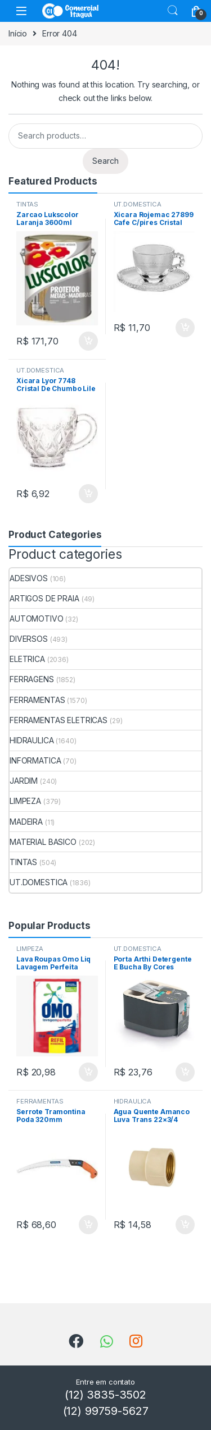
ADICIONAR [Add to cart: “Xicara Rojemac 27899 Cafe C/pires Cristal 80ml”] (185, 327)
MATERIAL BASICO (43, 842)
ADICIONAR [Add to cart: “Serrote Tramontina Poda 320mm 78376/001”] (88, 1224)
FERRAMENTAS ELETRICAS (58, 720)
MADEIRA (26, 821)
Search (173, 10)
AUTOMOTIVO (37, 618)
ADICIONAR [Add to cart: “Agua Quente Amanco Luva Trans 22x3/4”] (185, 1224)
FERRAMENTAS (37, 700)
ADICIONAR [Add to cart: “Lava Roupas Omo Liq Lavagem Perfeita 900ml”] (88, 1072)
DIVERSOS (29, 638)
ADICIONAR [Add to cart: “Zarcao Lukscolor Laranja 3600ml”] (88, 341)
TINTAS (27, 204)
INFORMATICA (35, 760)
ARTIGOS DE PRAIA (44, 598)
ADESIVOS (29, 578)
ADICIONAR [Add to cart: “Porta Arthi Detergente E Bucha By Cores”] (185, 1072)
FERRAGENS (32, 679)
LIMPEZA (25, 801)
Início (17, 33)
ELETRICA (27, 659)
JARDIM (24, 780)
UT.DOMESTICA (137, 204)
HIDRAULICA (32, 740)
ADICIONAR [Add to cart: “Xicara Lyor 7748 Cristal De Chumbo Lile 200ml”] (88, 493)
